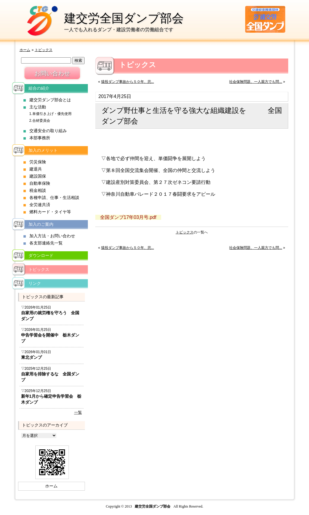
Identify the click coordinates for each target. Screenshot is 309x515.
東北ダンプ (31, 357)
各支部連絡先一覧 (46, 243)
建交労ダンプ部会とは (50, 99)
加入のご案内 (40, 224)
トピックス (44, 50)
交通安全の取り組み (48, 130)
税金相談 (37, 190)
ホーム (25, 50)
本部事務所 (39, 137)
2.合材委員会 (39, 121)
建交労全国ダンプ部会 (124, 18)
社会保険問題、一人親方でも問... (255, 82)
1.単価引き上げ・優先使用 (50, 114)
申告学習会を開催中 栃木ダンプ (50, 338)
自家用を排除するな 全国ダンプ (50, 377)
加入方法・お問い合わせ (52, 235)
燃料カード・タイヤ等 (50, 211)
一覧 (78, 412)
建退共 (35, 169)
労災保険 (37, 161)
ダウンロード (40, 255)
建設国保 (37, 176)
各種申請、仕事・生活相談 (54, 197)
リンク (34, 283)
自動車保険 (39, 183)
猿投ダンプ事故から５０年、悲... (127, 82)
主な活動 (37, 107)
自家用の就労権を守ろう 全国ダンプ (50, 315)
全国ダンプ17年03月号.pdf (128, 217)
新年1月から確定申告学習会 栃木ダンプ (51, 399)
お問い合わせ (52, 73)
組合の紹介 (38, 88)
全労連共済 (39, 204)
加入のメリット (43, 150)
